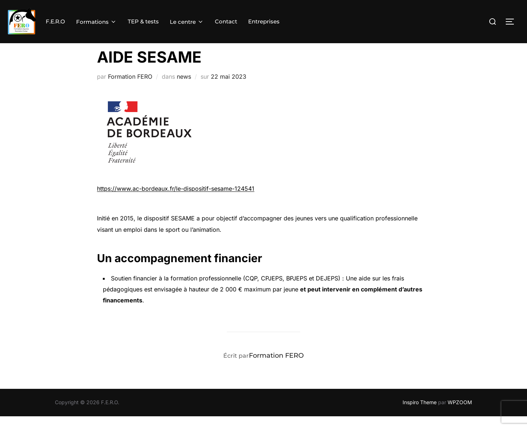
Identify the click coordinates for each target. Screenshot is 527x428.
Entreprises (264, 21)
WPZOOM (460, 414)
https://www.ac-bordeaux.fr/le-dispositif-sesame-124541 (175, 200)
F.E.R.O (55, 21)
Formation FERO (130, 88)
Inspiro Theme (420, 414)
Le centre (187, 21)
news (184, 88)
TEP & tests (143, 21)
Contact (226, 21)
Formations (96, 21)
